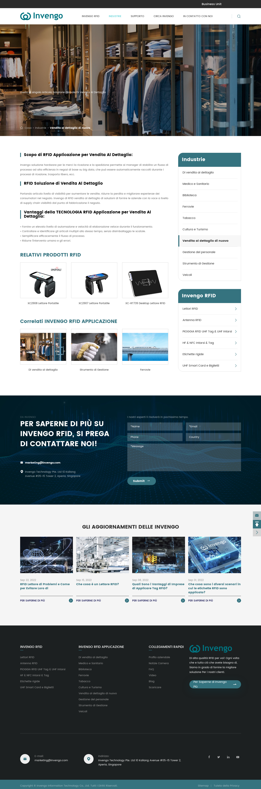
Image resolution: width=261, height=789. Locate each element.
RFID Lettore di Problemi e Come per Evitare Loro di (45, 586)
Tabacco (189, 218)
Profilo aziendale (159, 657)
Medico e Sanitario (196, 184)
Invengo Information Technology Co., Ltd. (63, 786)
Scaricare (155, 687)
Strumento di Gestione (94, 370)
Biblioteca (190, 195)
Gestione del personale (199, 252)
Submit (141, 481)
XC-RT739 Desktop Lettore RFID (145, 303)
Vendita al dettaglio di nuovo (70, 128)
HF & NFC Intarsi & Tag (198, 343)
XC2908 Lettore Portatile (43, 303)
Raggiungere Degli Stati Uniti (45, 747)
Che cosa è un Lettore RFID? (97, 584)
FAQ (151, 669)
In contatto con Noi (198, 16)
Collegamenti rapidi (166, 647)
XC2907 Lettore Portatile (94, 303)
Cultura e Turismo (195, 229)
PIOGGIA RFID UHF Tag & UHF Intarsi (207, 331)
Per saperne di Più (46, 600)
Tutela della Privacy (226, 786)
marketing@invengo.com (42, 463)
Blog (151, 681)
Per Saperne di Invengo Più (215, 684)
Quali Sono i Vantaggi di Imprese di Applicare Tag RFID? (158, 586)
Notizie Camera (159, 663)
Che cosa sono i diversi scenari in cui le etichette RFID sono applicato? (214, 588)
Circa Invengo (164, 16)
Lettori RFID (190, 309)
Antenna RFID (192, 320)
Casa (28, 128)
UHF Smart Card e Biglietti (201, 366)
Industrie (115, 16)
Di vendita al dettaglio (43, 370)
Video (152, 675)
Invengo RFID (90, 16)
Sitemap (203, 786)
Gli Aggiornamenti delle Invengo (130, 527)
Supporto (137, 16)
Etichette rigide (193, 354)
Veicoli (187, 275)
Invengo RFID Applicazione (101, 647)
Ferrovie (145, 370)
